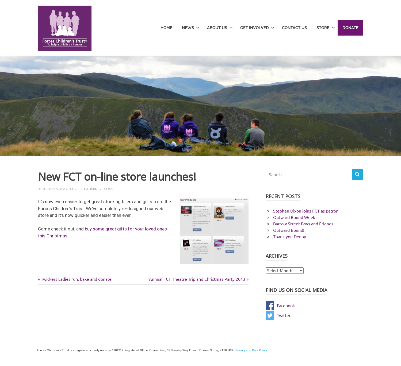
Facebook (280, 305)
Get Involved (257, 27)
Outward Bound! (288, 230)
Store (325, 27)
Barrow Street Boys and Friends (303, 223)
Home (166, 27)
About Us (220, 27)
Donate (350, 27)
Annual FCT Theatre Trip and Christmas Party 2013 (197, 279)
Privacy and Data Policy (251, 350)
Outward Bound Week (294, 217)
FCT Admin (88, 189)
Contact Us (294, 27)
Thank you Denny (289, 236)
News (191, 27)
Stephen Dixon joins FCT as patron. (306, 210)
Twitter (278, 315)
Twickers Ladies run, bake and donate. (77, 279)
